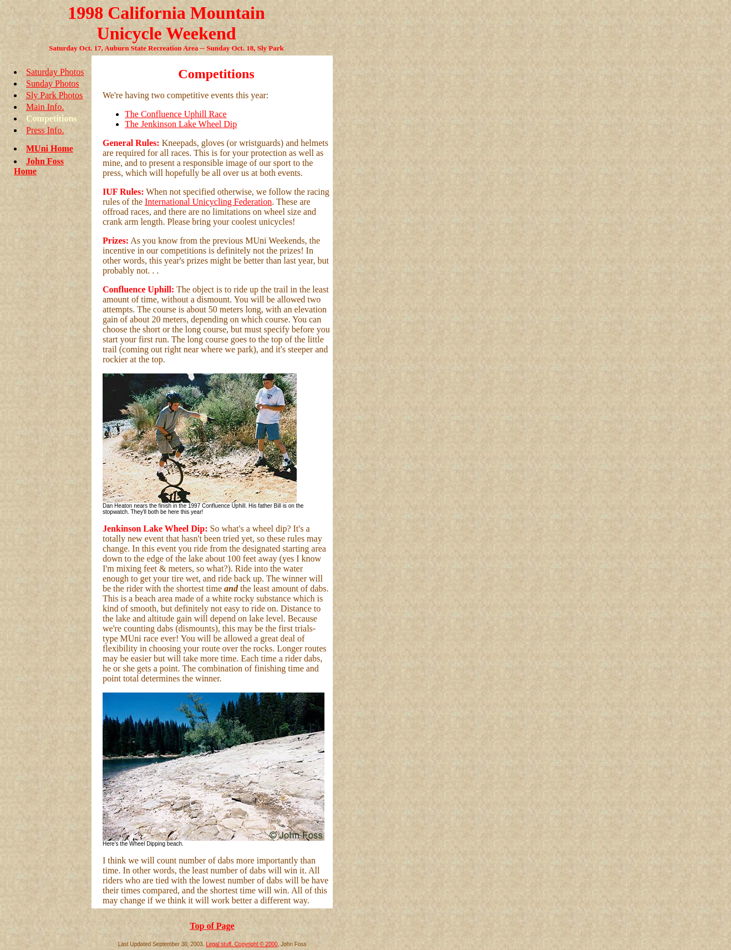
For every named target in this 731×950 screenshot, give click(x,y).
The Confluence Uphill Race (176, 114)
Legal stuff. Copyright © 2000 (242, 944)
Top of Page (212, 926)
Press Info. (45, 130)
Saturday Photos (55, 72)
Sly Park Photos (54, 95)
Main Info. (45, 107)
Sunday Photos (52, 83)
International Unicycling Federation (208, 201)
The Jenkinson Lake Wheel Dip (181, 124)
